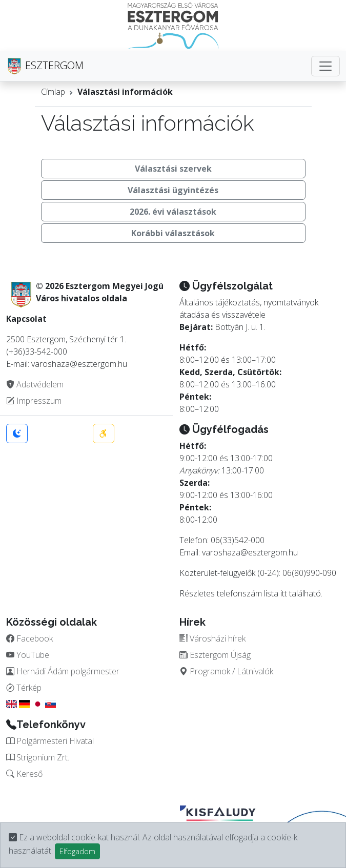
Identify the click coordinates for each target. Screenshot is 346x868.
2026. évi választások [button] (173, 211)
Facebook (29, 638)
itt (283, 593)
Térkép (24, 687)
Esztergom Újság (215, 654)
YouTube (27, 654)
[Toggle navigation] (325, 66)
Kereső (24, 773)
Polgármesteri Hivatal (50, 741)
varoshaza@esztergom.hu (250, 552)
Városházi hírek (212, 638)
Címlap (53, 91)
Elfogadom (77, 851)
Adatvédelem (35, 384)
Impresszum (34, 400)
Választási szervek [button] (173, 168)
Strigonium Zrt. (37, 757)
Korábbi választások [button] (173, 233)
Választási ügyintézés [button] (173, 190)
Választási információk (125, 91)
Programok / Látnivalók (226, 671)
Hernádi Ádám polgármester (62, 671)
